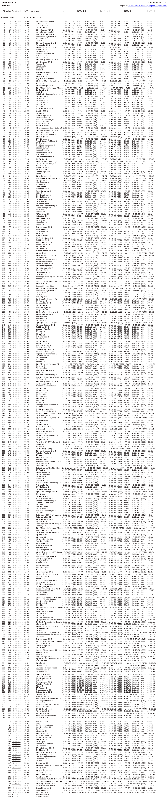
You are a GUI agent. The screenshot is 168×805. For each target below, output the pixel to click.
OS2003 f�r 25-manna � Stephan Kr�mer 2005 (147, 6)
